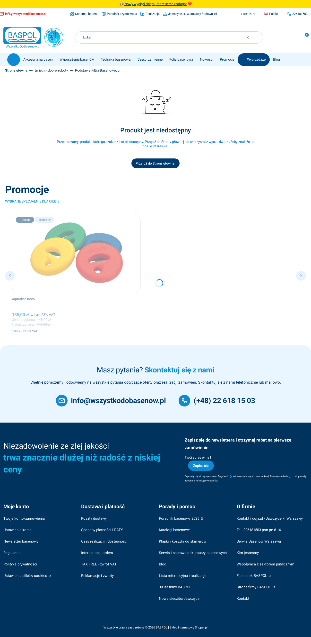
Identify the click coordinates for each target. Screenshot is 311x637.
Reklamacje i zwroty (97, 575)
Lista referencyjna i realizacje (182, 575)
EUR (244, 14)
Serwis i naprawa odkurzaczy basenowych (193, 553)
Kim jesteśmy (248, 553)
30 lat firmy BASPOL (175, 587)
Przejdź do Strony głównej (155, 163)
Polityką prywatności (206, 480)
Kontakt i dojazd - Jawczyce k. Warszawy (270, 518)
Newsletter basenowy (20, 541)
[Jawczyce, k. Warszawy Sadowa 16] (190, 14)
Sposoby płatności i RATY (102, 530)
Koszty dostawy (94, 518)
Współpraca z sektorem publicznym (265, 564)
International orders (97, 553)
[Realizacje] (150, 14)
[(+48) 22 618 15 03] (217, 400)
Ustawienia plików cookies (25, 575)
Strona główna (16, 70)
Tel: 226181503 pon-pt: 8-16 (259, 530)
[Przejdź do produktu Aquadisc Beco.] (76, 253)
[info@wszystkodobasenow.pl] (110, 400)
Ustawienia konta (17, 530)
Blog (162, 564)
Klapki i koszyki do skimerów (182, 541)
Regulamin (223, 476)
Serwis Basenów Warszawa (259, 541)
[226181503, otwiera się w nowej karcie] (297, 14)
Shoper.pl (201, 627)
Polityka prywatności (20, 564)
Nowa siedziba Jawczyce (179, 598)
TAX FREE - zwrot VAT (99, 564)
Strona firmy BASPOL (254, 587)
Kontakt (243, 598)
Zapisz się (201, 466)
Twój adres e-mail (198, 457)
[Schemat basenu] (84, 14)
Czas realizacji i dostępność (104, 541)
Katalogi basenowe (174, 530)
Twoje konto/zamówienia (24, 518)
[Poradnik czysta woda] (119, 14)
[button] (257, 37)
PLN (252, 14)
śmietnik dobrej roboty (51, 70)
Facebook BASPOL (252, 575)
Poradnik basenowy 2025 (179, 518)
